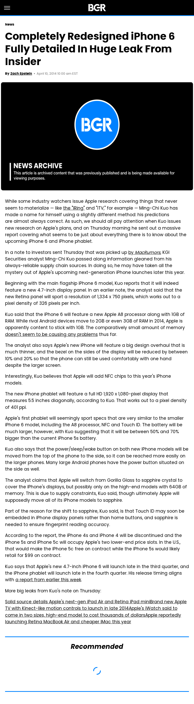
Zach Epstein (21, 73)
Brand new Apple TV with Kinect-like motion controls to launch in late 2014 (96, 605)
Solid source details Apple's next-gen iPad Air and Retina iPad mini (77, 602)
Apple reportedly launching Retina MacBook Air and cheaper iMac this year (93, 619)
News (9, 24)
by (144, 252)
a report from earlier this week (48, 580)
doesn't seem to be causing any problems (51, 334)
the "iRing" (74, 208)
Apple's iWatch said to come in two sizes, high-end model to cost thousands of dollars (91, 612)
